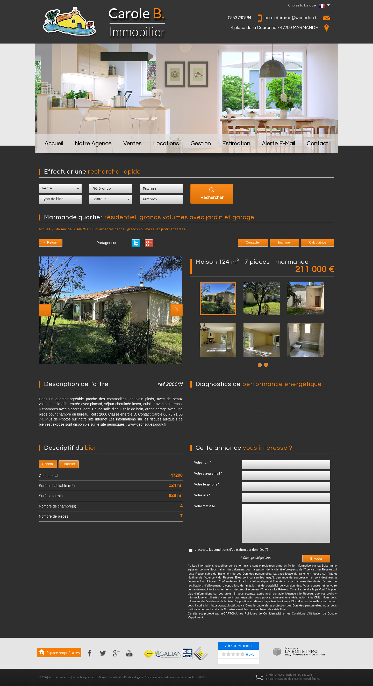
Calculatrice (317, 242)
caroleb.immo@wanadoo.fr (291, 18)
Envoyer (316, 558)
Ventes (132, 144)
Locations (166, 144)
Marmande (63, 229)
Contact (317, 144)
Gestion (201, 144)
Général (48, 464)
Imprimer (284, 242)
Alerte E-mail (278, 144)
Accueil (54, 144)
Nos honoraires (153, 677)
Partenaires (169, 677)
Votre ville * (202, 495)
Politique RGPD (196, 677)
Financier (68, 464)
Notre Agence (93, 144)
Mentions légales (133, 677)
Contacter (253, 242)
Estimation (236, 144)
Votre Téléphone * (206, 484)
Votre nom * (202, 462)
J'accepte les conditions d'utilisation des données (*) (231, 549)
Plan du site (115, 677)
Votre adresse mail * (208, 473)
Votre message (204, 506)
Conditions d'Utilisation (306, 613)
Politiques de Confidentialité (263, 613)
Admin (182, 677)
